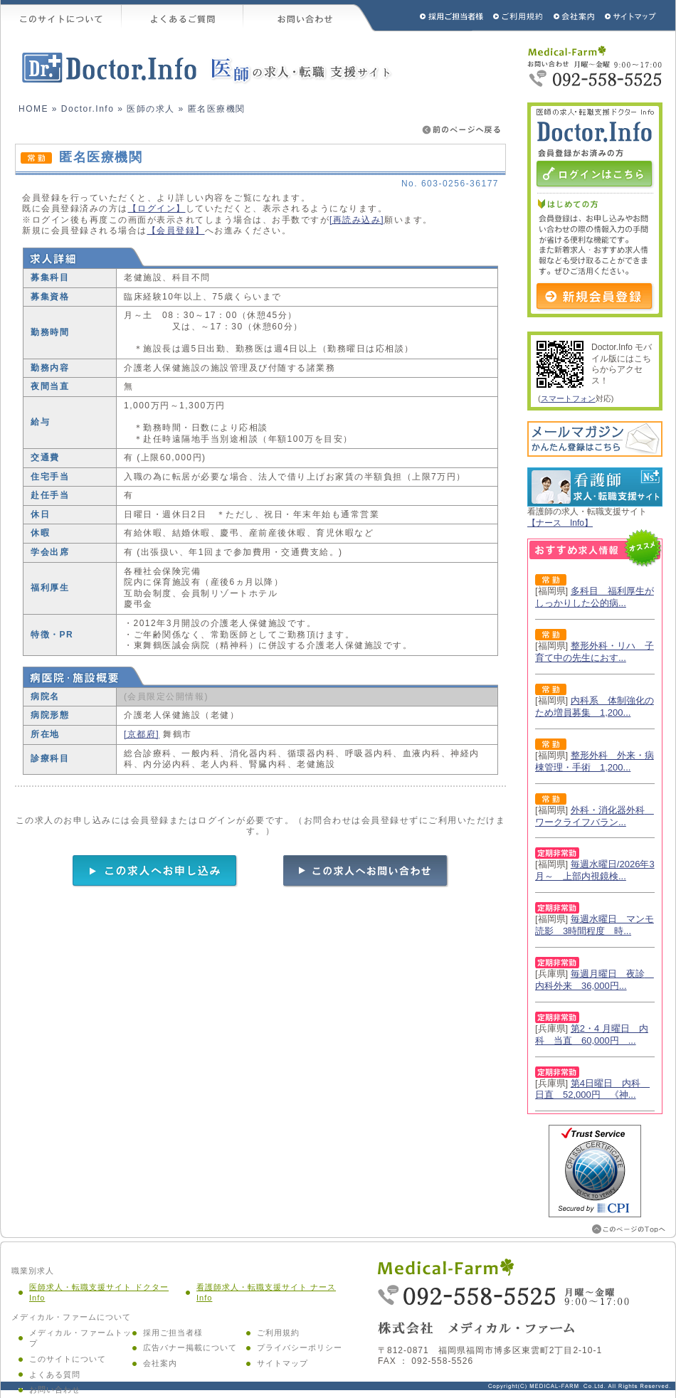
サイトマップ (631, 15)
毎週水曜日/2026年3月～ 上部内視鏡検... (595, 870)
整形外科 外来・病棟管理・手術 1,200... (594, 761)
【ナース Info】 (560, 523)
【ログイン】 (157, 208)
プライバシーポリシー (299, 1347)
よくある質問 (54, 1374)
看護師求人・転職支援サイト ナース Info (266, 1293)
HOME (33, 109)
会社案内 (160, 1363)
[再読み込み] (356, 220)
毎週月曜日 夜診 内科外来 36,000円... (594, 979)
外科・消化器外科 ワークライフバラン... (594, 816)
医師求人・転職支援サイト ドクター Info (99, 1293)
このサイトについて (61, 15)
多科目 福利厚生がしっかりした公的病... (594, 597)
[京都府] (141, 734)
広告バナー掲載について (190, 1347)
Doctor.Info (88, 109)
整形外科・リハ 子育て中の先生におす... (594, 651)
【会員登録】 (176, 230)
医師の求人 (151, 109)
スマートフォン (568, 398)
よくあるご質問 (182, 15)
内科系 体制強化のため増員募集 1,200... (594, 706)
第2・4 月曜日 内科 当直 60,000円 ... (591, 1034)
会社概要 (574, 15)
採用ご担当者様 (433, 15)
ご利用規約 (519, 15)
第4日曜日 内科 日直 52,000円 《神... (592, 1089)
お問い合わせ (309, 15)
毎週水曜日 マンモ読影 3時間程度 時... (594, 925)
